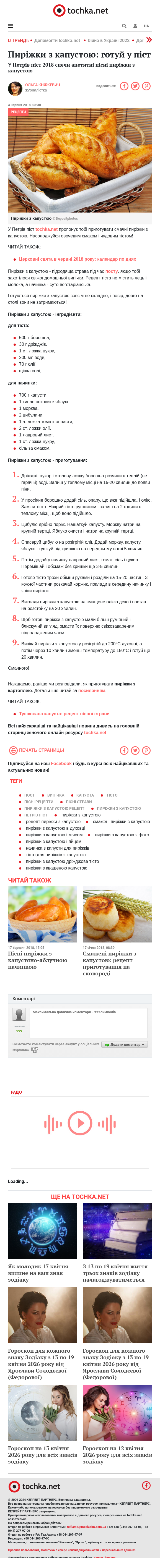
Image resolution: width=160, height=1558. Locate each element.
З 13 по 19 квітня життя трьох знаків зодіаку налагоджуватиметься (115, 1273)
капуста (85, 795)
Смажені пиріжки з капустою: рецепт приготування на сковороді (109, 963)
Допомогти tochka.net (57, 40)
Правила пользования (23, 1550)
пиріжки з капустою (119, 808)
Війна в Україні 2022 (109, 40)
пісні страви (79, 802)
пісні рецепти (38, 802)
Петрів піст (36, 815)
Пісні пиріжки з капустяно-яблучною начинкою (37, 960)
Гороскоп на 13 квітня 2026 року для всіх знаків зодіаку (42, 1454)
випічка (55, 795)
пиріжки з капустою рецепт (54, 808)
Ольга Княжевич (42, 85)
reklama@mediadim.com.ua (86, 1527)
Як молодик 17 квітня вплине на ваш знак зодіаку (38, 1273)
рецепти (18, 112)
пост (29, 795)
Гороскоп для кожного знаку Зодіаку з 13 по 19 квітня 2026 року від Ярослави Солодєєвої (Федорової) (41, 1364)
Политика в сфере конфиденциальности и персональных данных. (88, 1550)
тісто (112, 795)
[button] (135, 26)
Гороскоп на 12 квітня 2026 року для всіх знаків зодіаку (117, 1454)
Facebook (61, 763)
